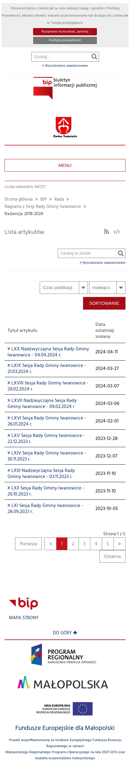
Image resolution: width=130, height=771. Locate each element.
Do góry (65, 633)
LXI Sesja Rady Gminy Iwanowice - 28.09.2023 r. (45, 509)
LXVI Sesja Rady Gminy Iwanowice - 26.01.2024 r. (47, 421)
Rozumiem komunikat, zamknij (65, 32)
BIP (43, 199)
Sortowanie (104, 303)
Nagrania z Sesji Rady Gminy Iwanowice (43, 206)
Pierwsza (26, 545)
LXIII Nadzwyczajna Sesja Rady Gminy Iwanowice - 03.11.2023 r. (41, 474)
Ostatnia (110, 558)
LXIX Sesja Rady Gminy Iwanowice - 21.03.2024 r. (47, 369)
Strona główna (18, 199)
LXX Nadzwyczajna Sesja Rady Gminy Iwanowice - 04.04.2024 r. (48, 352)
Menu (64, 165)
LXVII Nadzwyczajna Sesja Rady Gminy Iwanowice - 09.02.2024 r (42, 404)
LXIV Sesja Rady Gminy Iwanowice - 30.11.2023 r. (47, 456)
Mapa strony (24, 618)
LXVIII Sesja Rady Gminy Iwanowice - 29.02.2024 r (48, 386)
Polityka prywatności (65, 40)
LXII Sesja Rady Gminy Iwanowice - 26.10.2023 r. (46, 491)
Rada (59, 199)
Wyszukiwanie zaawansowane (65, 65)
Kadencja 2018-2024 (24, 214)
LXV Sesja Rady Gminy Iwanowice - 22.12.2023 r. (46, 439)
